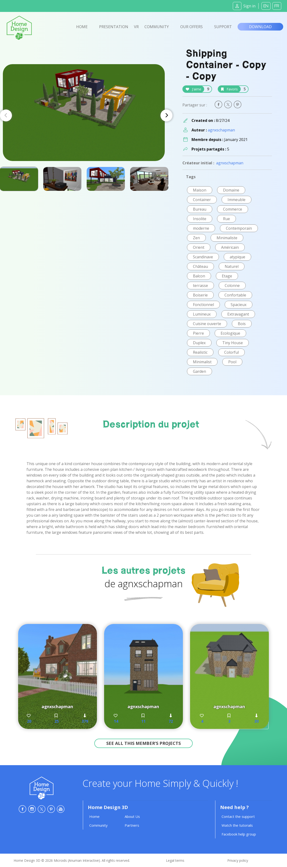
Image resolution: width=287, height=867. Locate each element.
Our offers (191, 26)
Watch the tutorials (237, 825)
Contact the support (238, 816)
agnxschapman (221, 130)
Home (82, 26)
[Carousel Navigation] (86, 115)
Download (260, 26)
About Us (132, 816)
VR (136, 26)
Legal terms (175, 860)
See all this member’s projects (143, 743)
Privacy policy (237, 860)
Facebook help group (239, 834)
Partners (132, 825)
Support (223, 26)
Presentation (113, 26)
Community (156, 26)
